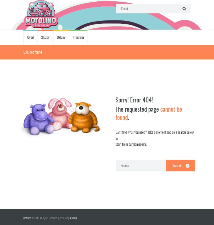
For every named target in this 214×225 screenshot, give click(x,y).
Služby (45, 37)
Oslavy (61, 37)
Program (78, 37)
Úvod (30, 37)
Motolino (27, 218)
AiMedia (73, 218)
